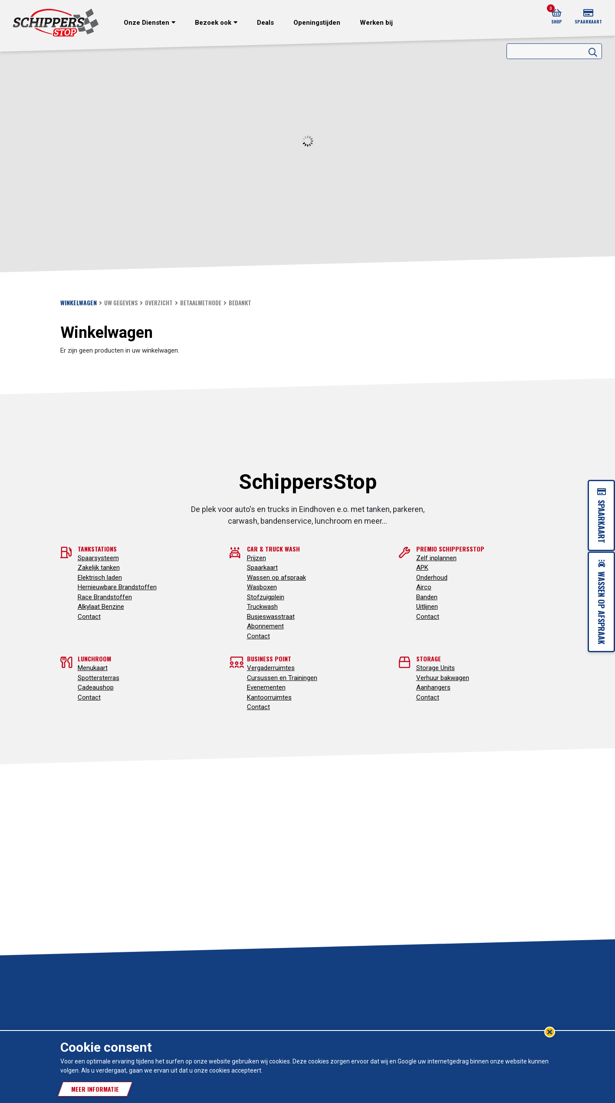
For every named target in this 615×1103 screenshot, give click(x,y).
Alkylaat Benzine (101, 607)
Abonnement (265, 626)
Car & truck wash (273, 548)
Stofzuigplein (265, 597)
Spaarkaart (262, 567)
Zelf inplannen (436, 558)
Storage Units (435, 668)
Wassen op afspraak (276, 577)
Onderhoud (431, 577)
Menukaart (93, 668)
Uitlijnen (427, 607)
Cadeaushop (96, 687)
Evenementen (266, 687)
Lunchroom (94, 658)
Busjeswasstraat (271, 617)
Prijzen (256, 558)
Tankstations (97, 548)
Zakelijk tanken (99, 567)
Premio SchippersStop (450, 548)
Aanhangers (433, 687)
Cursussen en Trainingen (282, 678)
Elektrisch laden (100, 577)
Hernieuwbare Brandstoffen (117, 587)
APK (422, 567)
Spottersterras (98, 678)
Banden (426, 597)
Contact (89, 617)
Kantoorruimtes (269, 697)
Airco (423, 587)
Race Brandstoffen (105, 597)
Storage (428, 658)
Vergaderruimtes (271, 668)
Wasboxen (262, 587)
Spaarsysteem (98, 558)
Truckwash (262, 607)
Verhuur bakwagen (442, 678)
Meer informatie (95, 1088)
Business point (269, 658)
